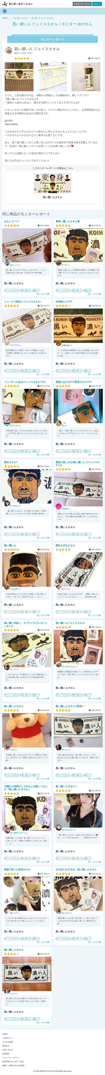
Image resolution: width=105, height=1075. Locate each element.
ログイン (97, 4)
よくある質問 (7, 1042)
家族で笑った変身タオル (17, 869)
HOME (4, 1034)
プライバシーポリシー (11, 1058)
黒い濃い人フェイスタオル (70, 623)
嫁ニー (36, 291)
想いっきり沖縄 (43, 294)
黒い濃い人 (26, 291)
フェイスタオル (12, 291)
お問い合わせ (7, 1050)
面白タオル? (10, 462)
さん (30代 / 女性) (23, 53)
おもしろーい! (11, 221)
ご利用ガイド (7, 1038)
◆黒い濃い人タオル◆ (68, 221)
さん (15, 265)
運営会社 (5, 1046)
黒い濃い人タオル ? (66, 786)
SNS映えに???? (64, 301)
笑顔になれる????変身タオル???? (74, 382)
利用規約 (5, 1054)
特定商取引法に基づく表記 (13, 1062)
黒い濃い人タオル (13, 706)
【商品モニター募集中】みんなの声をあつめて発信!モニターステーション (17, 3)
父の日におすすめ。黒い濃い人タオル (76, 869)
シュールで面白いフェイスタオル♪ (22, 301)
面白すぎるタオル (65, 545)
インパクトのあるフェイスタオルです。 (25, 382)
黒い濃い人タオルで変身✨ (70, 706)
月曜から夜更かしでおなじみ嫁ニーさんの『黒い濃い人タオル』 (25, 788)
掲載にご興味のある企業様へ (14, 1065)
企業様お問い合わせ (82, 4)
